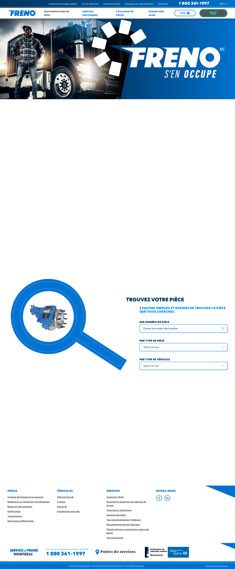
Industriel (62, 506)
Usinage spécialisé (116, 515)
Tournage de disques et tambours (124, 519)
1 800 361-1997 (194, 4)
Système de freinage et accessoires (25, 497)
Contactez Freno (111, 4)
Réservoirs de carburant (19, 506)
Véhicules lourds (65, 497)
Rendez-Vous (213, 13)
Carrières (163, 4)
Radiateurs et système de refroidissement (28, 501)
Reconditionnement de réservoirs (123, 524)
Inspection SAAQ (115, 497)
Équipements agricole (68, 511)
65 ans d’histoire (90, 4)
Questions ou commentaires (139, 4)
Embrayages (14, 511)
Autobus (61, 501)
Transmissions (14, 516)
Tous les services (115, 537)
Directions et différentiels (20, 521)
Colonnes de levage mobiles (63, 4)
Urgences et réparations (119, 510)
